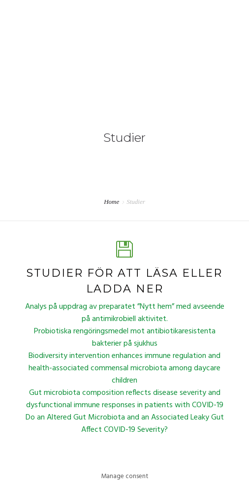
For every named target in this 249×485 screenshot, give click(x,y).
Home (111, 201)
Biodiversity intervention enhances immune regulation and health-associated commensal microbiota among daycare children (124, 368)
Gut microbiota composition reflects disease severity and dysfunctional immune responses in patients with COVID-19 (124, 399)
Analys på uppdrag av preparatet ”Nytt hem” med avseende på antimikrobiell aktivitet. (124, 312)
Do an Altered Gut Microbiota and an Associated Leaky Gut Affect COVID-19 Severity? (125, 423)
